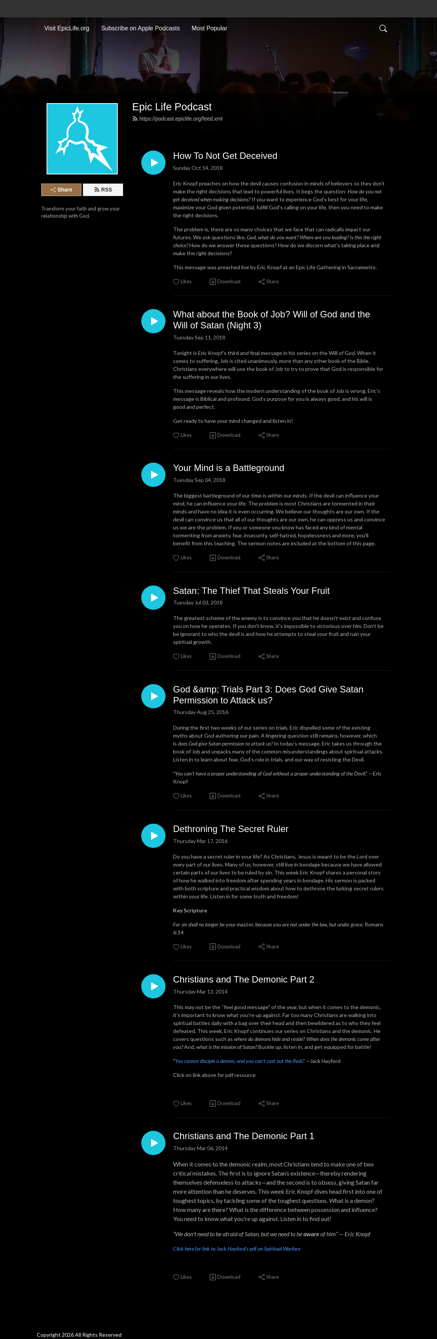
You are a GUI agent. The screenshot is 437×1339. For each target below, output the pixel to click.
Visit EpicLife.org (66, 28)
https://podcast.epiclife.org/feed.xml (177, 119)
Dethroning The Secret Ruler (231, 829)
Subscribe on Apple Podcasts (140, 28)
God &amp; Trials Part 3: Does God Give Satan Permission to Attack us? (268, 694)
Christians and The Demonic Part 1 (243, 1136)
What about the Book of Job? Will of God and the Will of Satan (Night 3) (271, 319)
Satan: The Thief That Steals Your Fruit (251, 591)
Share (61, 190)
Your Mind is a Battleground (228, 468)
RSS (103, 190)
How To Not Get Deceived (225, 156)
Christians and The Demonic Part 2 (243, 979)
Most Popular (209, 28)
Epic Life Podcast (172, 107)
